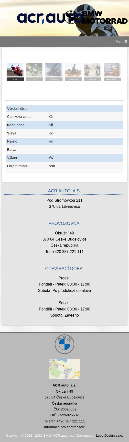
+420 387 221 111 (68, 252)
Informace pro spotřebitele (64, 427)
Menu (120, 42)
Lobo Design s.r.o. (109, 435)
